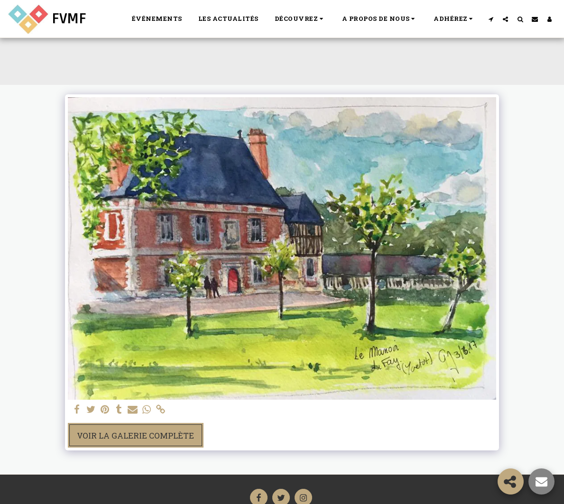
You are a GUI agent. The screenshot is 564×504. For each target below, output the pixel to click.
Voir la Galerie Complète (135, 435)
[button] (300, 19)
